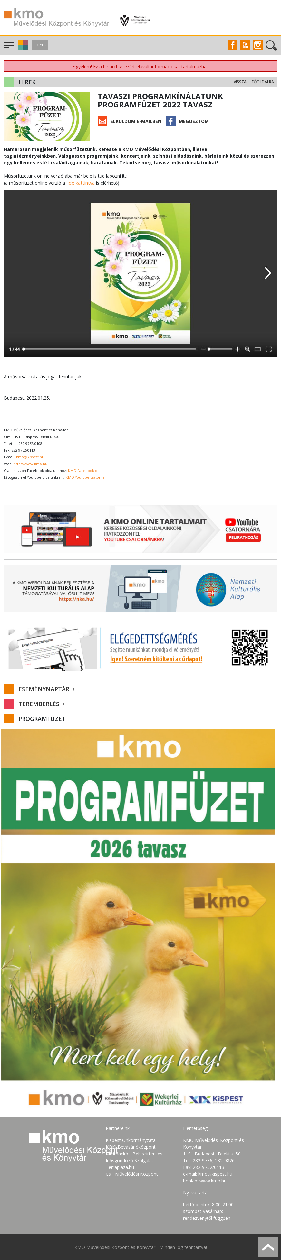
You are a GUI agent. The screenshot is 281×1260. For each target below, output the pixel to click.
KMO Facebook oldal (85, 470)
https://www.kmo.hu (30, 463)
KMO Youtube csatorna (85, 477)
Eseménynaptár (46, 689)
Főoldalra (263, 82)
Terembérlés (41, 703)
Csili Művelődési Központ (132, 1174)
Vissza (240, 82)
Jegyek (40, 44)
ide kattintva (80, 182)
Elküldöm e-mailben (136, 121)
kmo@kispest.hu (30, 457)
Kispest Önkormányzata (131, 1140)
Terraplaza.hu (120, 1167)
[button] (22, 48)
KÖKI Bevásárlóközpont (131, 1147)
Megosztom (194, 121)
